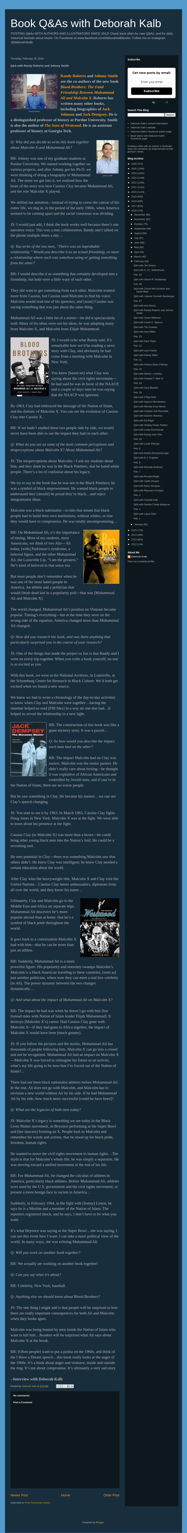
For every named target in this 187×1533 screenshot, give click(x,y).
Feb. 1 (137, 518)
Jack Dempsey (95, 114)
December (140, 214)
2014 (134, 534)
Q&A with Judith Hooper (146, 481)
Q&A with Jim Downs (145, 265)
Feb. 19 (138, 383)
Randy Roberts (73, 76)
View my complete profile (141, 561)
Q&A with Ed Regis (144, 420)
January (138, 524)
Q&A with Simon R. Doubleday (150, 279)
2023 (134, 177)
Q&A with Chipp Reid (145, 397)
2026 (134, 163)
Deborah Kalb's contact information (149, 123)
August (138, 233)
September (140, 228)
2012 (134, 544)
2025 (134, 168)
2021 (134, 187)
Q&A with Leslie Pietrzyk (147, 443)
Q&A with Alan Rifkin (144, 331)
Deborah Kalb (139, 556)
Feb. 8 (137, 462)
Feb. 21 (138, 359)
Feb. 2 (137, 509)
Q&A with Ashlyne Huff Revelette (151, 411)
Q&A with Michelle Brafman (148, 467)
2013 (134, 539)
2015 (134, 530)
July (136, 238)
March (138, 256)
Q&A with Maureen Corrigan (148, 490)
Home (65, 1495)
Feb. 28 (138, 284)
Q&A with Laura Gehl (145, 513)
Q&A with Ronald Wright (146, 476)
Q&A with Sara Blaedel (146, 387)
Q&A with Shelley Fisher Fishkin (150, 425)
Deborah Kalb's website (143, 127)
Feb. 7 (137, 471)
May (136, 247)
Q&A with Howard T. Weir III (148, 378)
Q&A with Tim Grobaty (145, 327)
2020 (134, 192)
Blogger (100, 1522)
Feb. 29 (138, 274)
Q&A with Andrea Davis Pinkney (150, 364)
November (140, 219)
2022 (134, 182)
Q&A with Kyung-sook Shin (148, 434)
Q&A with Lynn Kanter (145, 350)
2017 (134, 206)
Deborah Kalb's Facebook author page (151, 131)
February (139, 261)
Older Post (111, 1495)
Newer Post (19, 1495)
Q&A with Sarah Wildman (147, 317)
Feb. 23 (138, 336)
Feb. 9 (137, 448)
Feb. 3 (137, 495)
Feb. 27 (138, 301)
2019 (134, 196)
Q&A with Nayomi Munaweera (149, 401)
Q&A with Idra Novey (145, 305)
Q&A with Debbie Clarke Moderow (152, 504)
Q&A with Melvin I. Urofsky (148, 373)
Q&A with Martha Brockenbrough (151, 453)
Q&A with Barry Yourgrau (147, 485)
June (137, 242)
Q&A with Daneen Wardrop (148, 415)
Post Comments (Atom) (37, 1502)
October (138, 224)
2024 (134, 173)
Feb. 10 (138, 439)
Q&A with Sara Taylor (145, 341)
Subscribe (152, 91)
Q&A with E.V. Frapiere (146, 457)
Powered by (151, 102)
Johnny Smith (106, 76)
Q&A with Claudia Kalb (146, 499)
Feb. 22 (138, 345)
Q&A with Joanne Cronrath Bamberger (154, 296)
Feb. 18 (138, 392)
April (137, 252)
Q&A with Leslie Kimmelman (149, 429)
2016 (134, 210)
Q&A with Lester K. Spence (148, 322)
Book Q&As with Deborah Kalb (86, 23)
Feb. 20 (138, 369)
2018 (134, 201)
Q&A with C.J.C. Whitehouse (149, 270)
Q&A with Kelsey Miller (146, 355)
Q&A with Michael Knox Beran (149, 406)
